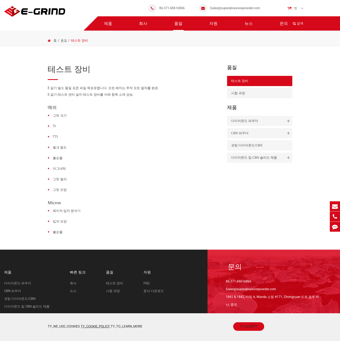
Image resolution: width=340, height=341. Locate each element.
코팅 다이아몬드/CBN (246, 145)
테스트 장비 (79, 40)
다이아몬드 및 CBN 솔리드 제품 (261, 158)
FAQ (146, 283)
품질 (178, 26)
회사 (143, 26)
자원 (213, 26)
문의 (284, 26)
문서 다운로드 (154, 291)
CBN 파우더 (261, 133)
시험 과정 (238, 93)
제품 (108, 26)
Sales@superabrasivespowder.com (229, 8)
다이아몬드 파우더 (261, 121)
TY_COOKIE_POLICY (96, 326)
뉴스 (249, 26)
